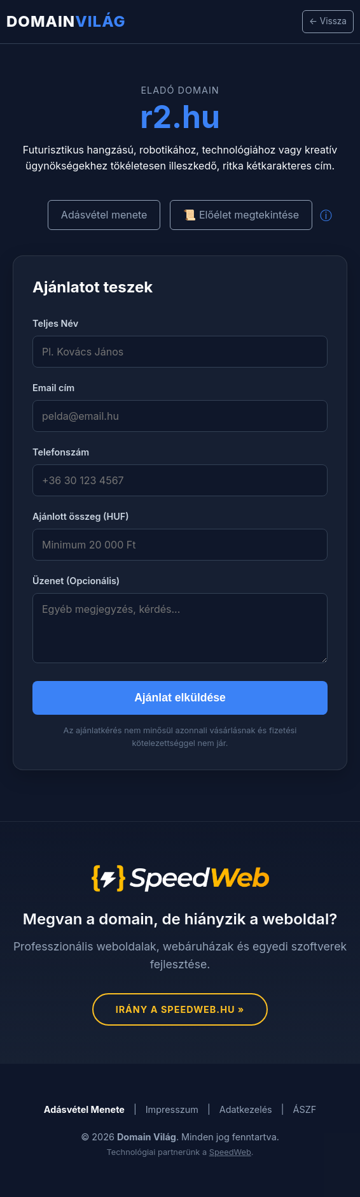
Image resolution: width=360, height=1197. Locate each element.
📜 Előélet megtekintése (241, 214)
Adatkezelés (245, 1109)
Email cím (53, 387)
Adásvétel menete (104, 214)
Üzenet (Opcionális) (76, 580)
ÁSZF (305, 1109)
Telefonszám (60, 452)
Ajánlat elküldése (180, 697)
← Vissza (328, 21)
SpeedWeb (230, 1152)
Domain (66, 21)
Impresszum (172, 1109)
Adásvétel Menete (84, 1109)
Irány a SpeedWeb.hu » (180, 1009)
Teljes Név (55, 323)
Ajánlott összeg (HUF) (80, 516)
